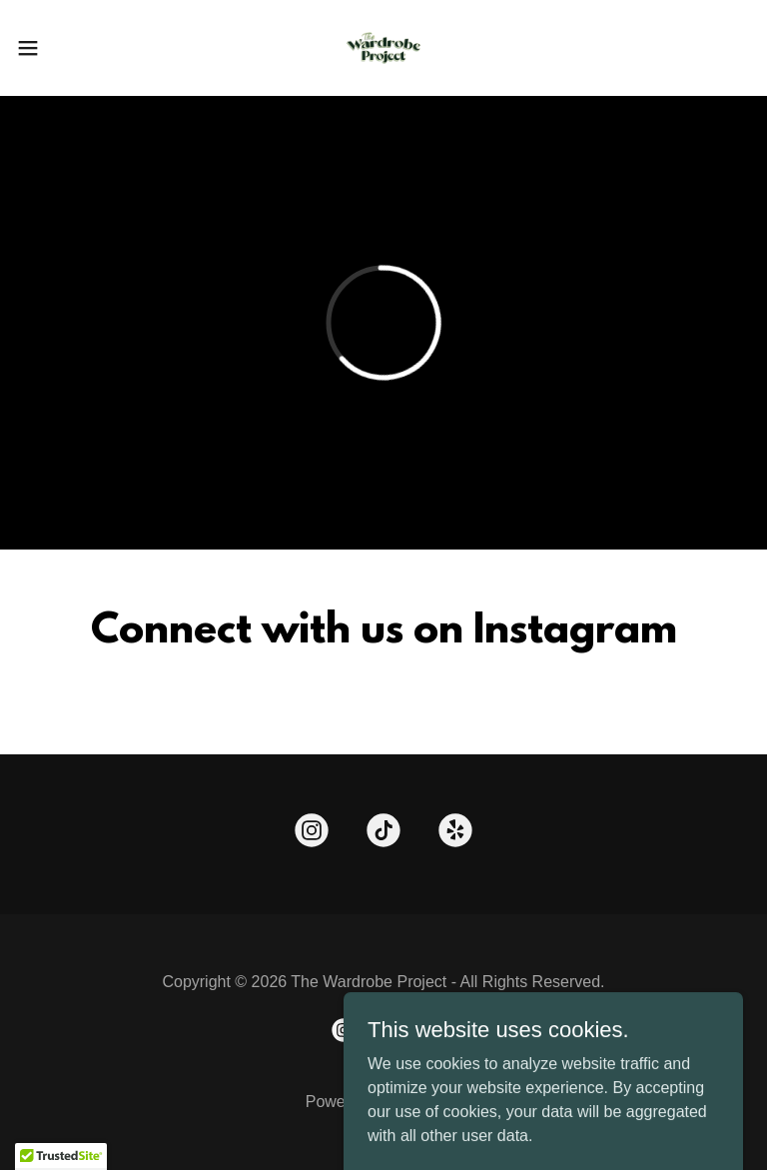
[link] (383, 48)
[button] (64, 48)
